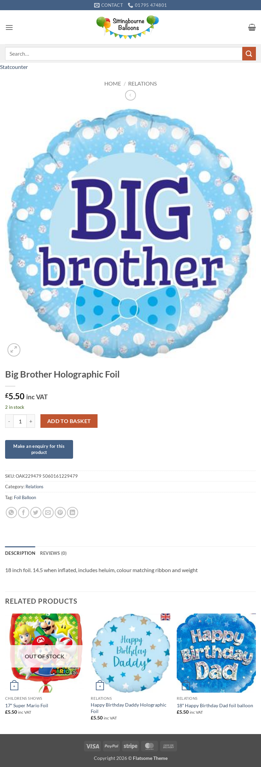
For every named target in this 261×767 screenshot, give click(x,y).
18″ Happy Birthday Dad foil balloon (215, 705)
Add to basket (69, 421)
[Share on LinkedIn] (72, 512)
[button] (9, 27)
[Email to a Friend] (48, 512)
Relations (142, 83)
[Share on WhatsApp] (11, 512)
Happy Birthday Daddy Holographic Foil (129, 708)
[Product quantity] (20, 421)
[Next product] (130, 95)
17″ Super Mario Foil (26, 705)
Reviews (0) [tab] (53, 553)
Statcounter (14, 66)
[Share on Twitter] (35, 512)
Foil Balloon (25, 497)
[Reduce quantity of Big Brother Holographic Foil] (9, 421)
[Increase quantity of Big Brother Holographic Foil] (31, 421)
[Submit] (249, 53)
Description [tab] (20, 553)
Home (112, 83)
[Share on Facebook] (23, 512)
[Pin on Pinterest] (60, 512)
